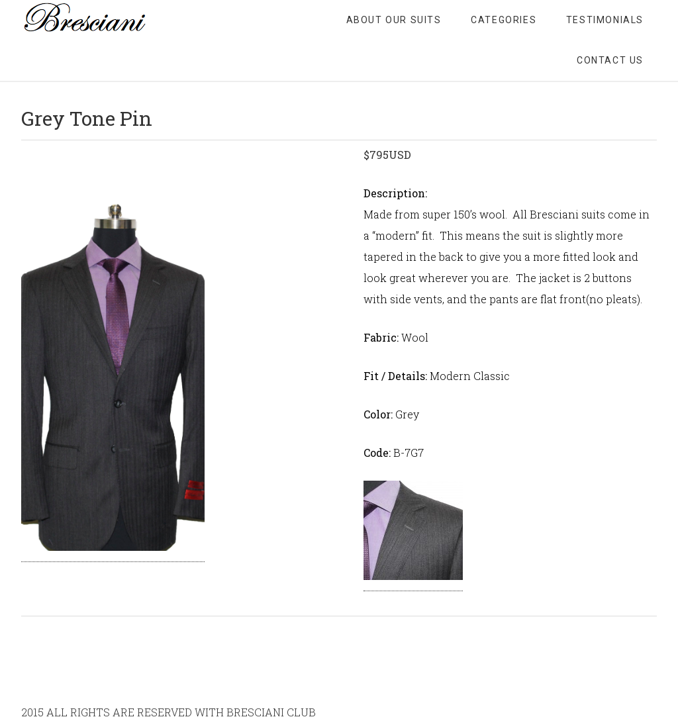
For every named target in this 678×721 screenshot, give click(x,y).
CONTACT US (610, 60)
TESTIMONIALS (605, 20)
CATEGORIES (503, 20)
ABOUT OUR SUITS (394, 20)
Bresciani (127, 20)
